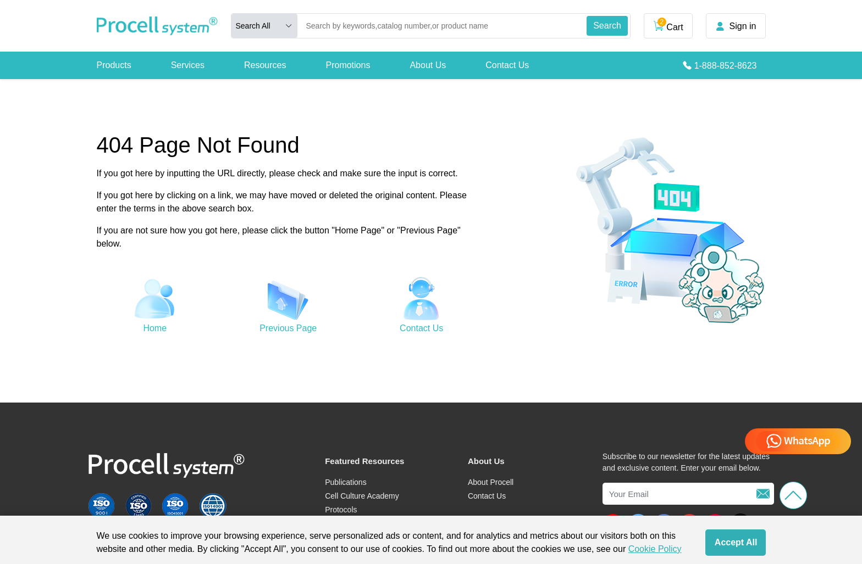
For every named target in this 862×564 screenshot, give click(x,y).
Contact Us (507, 65)
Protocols (341, 509)
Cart (668, 25)
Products (114, 65)
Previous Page (288, 328)
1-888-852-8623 (725, 65)
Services (188, 65)
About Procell (490, 482)
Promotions (347, 65)
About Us (428, 65)
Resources (265, 65)
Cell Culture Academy (362, 496)
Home (155, 328)
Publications (346, 482)
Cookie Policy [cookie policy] (655, 549)
